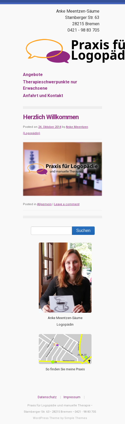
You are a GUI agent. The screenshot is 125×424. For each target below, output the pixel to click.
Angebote (33, 74)
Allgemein (44, 204)
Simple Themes (75, 418)
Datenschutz (47, 397)
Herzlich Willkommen (51, 117)
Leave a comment (66, 204)
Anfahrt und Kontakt (43, 95)
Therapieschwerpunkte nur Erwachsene (50, 85)
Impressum (72, 397)
